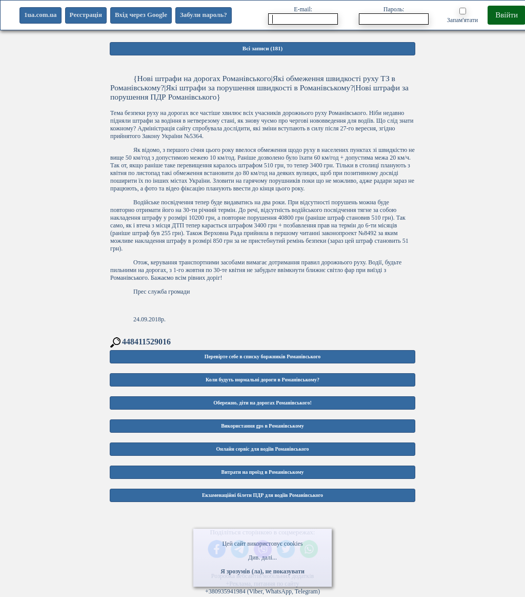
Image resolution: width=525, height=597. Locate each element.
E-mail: (303, 15)
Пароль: (394, 15)
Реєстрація (86, 14)
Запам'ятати (462, 16)
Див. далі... (262, 557)
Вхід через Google (141, 14)
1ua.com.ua (40, 14)
